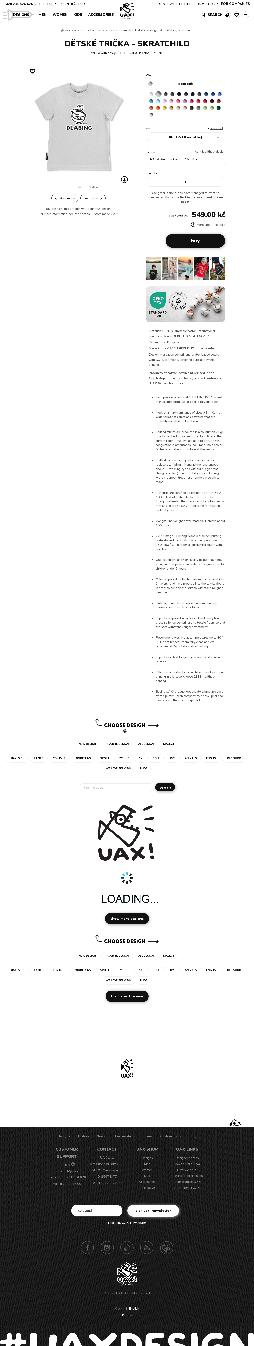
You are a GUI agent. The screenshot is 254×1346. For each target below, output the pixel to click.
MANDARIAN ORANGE (183, 109)
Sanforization (182, 448)
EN (67, 4)
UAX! (200, 4)
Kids (77, 14)
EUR (81, 4)
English (134, 1311)
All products (96, 30)
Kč (73, 4)
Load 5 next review (127, 999)
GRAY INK (206, 94)
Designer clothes (187, 1161)
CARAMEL (213, 109)
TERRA (175, 109)
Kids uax (79, 30)
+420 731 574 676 (18, 4)
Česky (119, 1311)
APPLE (175, 117)
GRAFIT (175, 94)
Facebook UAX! (87, 1250)
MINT (198, 117)
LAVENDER (183, 102)
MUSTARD (206, 109)
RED (152, 109)
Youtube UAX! (147, 1250)
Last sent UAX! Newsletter (127, 1226)
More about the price (208, 228)
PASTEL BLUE (175, 102)
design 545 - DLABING (162, 30)
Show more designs (127, 921)
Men (42, 14)
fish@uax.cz (72, 1174)
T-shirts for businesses (187, 1179)
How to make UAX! (187, 1167)
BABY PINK (190, 102)
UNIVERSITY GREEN (190, 117)
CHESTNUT (159, 117)
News (101, 1139)
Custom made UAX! (104, 214)
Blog (193, 1139)
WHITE (152, 94)
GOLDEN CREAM (198, 109)
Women (60, 14)
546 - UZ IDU (65, 198)
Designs (22, 14)
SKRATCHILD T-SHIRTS (133, 30)
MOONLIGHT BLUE (213, 94)
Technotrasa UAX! (166, 1250)
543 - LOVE (93, 198)
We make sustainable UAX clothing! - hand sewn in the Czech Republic (62, 30)
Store (147, 1139)
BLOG (211, 4)
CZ (60, 4)
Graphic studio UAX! (187, 1185)
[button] (220, 273)
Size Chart (216, 131)
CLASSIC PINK (206, 102)
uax (67, 30)
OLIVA (167, 117)
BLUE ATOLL (167, 102)
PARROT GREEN (183, 117)
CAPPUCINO (152, 117)
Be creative (147, 1191)
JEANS (190, 94)
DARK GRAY (167, 94)
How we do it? (125, 1139)
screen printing (211, 539)
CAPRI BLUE (159, 102)
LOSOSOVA (198, 102)
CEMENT (186, 30)
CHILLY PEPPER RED (159, 109)
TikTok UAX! (127, 1250)
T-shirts (113, 30)
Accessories (101, 14)
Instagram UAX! (107, 1250)
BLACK (183, 94)
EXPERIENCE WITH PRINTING (171, 4)
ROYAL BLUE (152, 102)
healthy (182, 509)
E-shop (83, 1139)
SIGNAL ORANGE (190, 109)
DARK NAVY (198, 94)
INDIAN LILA (213, 102)
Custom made (170, 1139)
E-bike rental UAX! (187, 1191)
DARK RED (167, 109)
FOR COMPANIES (235, 4)
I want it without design (209, 154)
